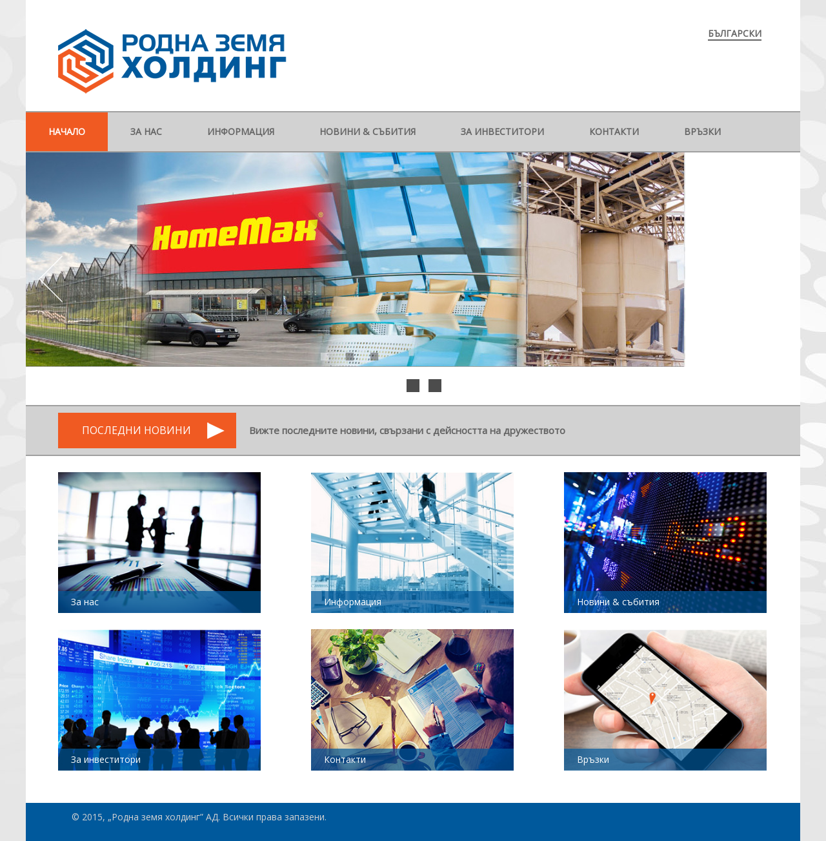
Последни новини (136, 430)
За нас (146, 131)
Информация (240, 131)
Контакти (614, 131)
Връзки (702, 131)
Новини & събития (367, 131)
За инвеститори (502, 131)
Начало (66, 131)
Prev (52, 279)
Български (734, 33)
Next (773, 279)
